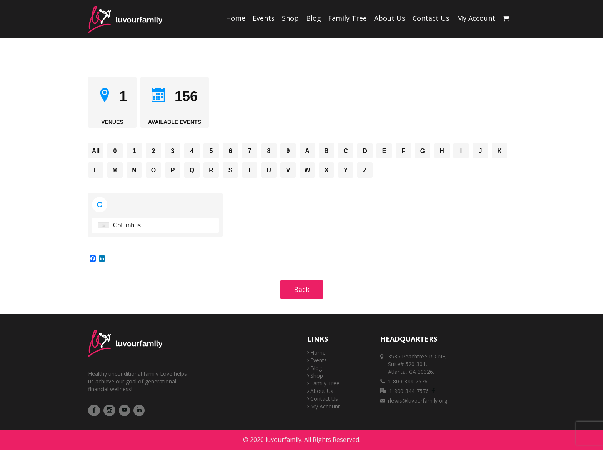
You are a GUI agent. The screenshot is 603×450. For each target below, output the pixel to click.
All (96, 151)
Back (302, 289)
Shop (290, 18)
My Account (476, 18)
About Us (389, 18)
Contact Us (431, 18)
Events (264, 18)
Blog (313, 18)
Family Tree (347, 18)
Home (235, 18)
